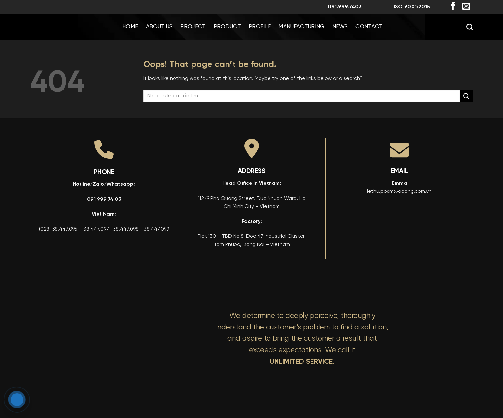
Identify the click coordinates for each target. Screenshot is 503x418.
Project (193, 27)
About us (159, 27)
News (340, 27)
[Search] (469, 27)
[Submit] (466, 96)
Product (227, 27)
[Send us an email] (466, 7)
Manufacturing (301, 27)
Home (130, 27)
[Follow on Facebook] (453, 7)
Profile (260, 27)
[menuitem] (409, 27)
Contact (369, 27)
